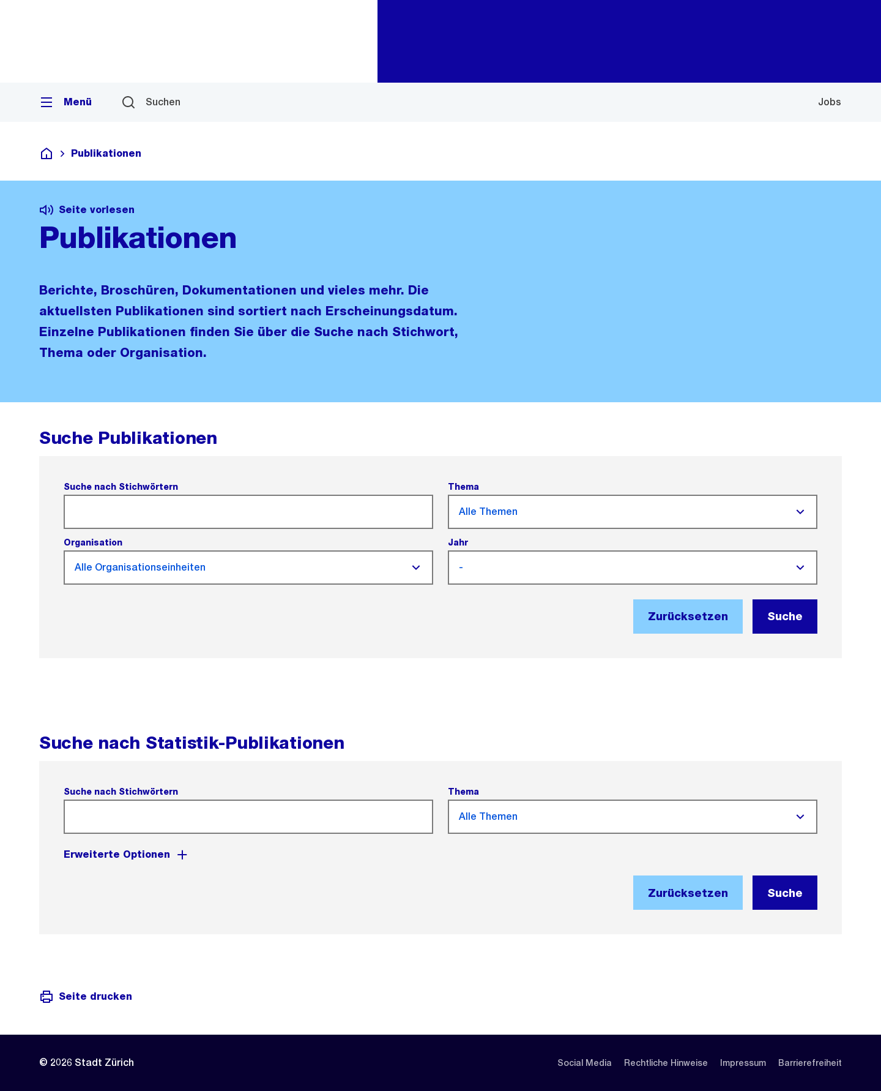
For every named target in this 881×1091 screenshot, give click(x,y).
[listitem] (584, 1062)
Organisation (93, 542)
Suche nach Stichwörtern (121, 487)
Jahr (458, 542)
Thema (463, 487)
